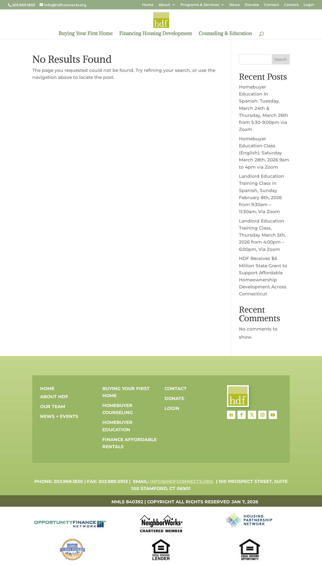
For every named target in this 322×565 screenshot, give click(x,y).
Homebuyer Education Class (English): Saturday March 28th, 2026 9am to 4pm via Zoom (264, 153)
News (234, 5)
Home (148, 5)
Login (309, 5)
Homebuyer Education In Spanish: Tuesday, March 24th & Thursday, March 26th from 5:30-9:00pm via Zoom (263, 108)
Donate (252, 5)
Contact (271, 5)
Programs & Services (199, 5)
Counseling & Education (225, 33)
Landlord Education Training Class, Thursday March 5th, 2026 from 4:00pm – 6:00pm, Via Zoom (262, 235)
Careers (291, 5)
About (164, 5)
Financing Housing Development (155, 33)
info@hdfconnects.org (181, 481)
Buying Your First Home (85, 33)
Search (280, 59)
